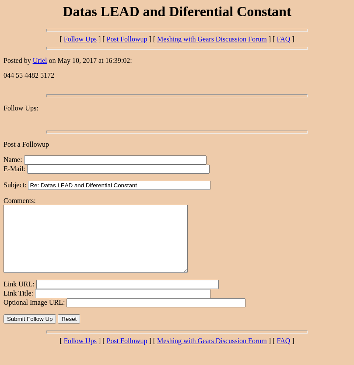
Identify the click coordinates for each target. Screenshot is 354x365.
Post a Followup (26, 144)
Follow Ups (80, 39)
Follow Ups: (21, 108)
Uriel (40, 60)
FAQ (283, 39)
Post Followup (127, 39)
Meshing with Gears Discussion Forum (212, 39)
